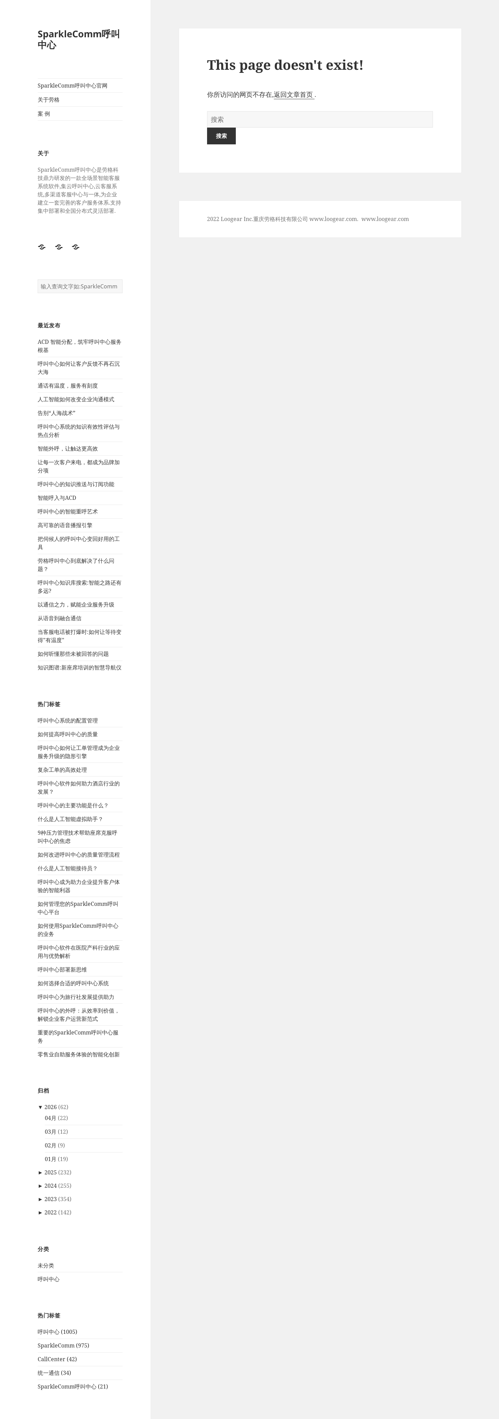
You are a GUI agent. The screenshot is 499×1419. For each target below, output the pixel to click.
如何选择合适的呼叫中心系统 (73, 983)
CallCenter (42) (57, 1359)
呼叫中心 (49, 1279)
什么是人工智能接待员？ (68, 868)
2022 (50, 1212)
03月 (50, 1132)
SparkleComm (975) (63, 1346)
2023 (50, 1199)
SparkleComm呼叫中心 (79, 39)
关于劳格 (49, 99)
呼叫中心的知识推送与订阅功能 (76, 484)
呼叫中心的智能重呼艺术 (68, 512)
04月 (50, 1118)
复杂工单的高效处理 (62, 769)
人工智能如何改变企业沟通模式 (76, 399)
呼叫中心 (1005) (57, 1332)
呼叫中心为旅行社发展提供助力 (76, 997)
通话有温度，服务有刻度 (68, 386)
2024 (50, 1186)
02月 (50, 1145)
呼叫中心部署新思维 (62, 969)
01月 (50, 1159)
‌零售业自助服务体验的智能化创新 (79, 1054)
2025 (50, 1172)
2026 (50, 1107)
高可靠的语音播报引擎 (65, 525)
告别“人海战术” (56, 413)
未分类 (46, 1265)
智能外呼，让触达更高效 (68, 449)
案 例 (44, 113)
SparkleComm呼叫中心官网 (72, 85)
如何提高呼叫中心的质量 (68, 734)
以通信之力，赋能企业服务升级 (76, 605)
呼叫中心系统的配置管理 (68, 720)
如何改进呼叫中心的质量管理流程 (79, 854)
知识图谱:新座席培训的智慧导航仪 (79, 668)
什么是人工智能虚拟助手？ (70, 819)
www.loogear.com (385, 219)
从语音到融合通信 (59, 618)
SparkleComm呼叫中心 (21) (73, 1387)
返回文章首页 (294, 94)
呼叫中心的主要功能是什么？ (73, 805)
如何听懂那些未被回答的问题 (73, 654)
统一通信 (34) (54, 1373)
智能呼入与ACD (57, 498)
